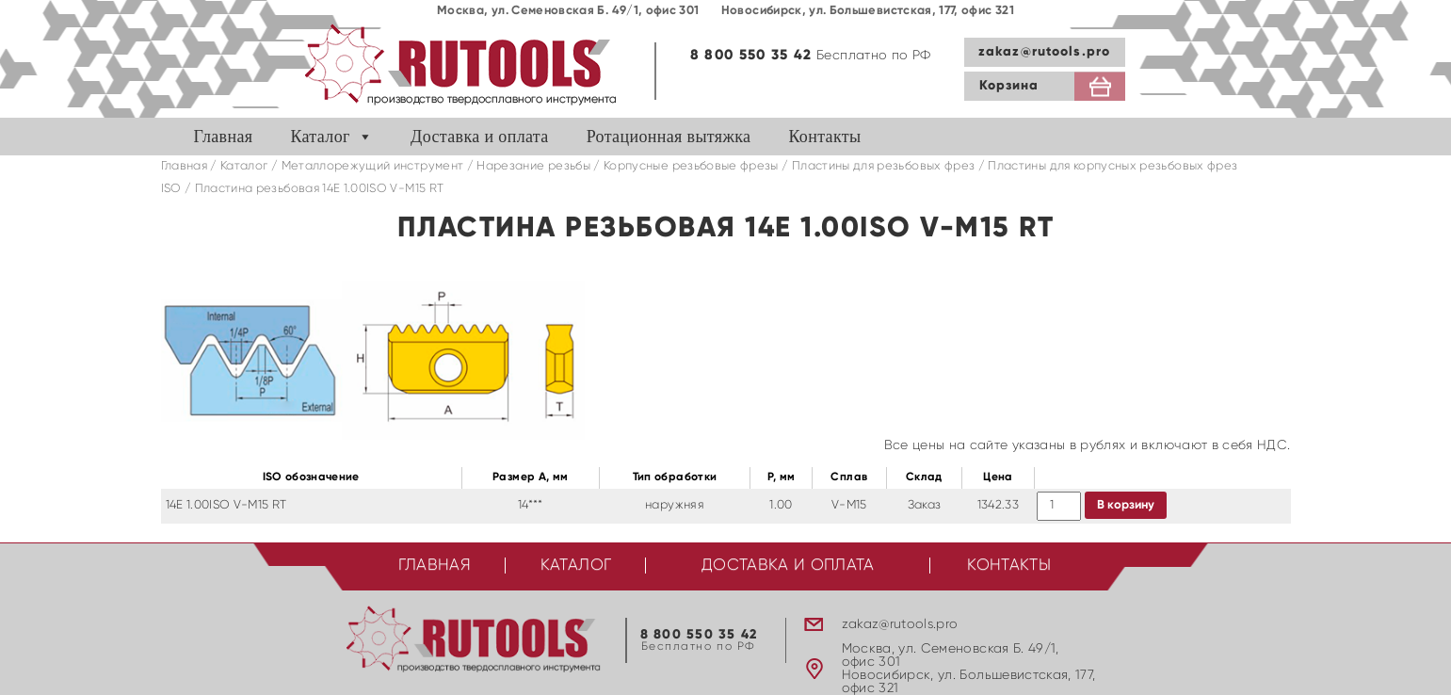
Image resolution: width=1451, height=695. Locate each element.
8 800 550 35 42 (751, 55)
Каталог (319, 136)
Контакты (824, 136)
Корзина (1009, 85)
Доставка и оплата (480, 136)
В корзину (1125, 505)
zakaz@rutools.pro (1044, 51)
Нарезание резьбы (533, 166)
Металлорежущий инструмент (373, 166)
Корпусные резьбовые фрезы (691, 166)
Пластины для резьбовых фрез (883, 166)
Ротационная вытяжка (669, 136)
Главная (223, 136)
